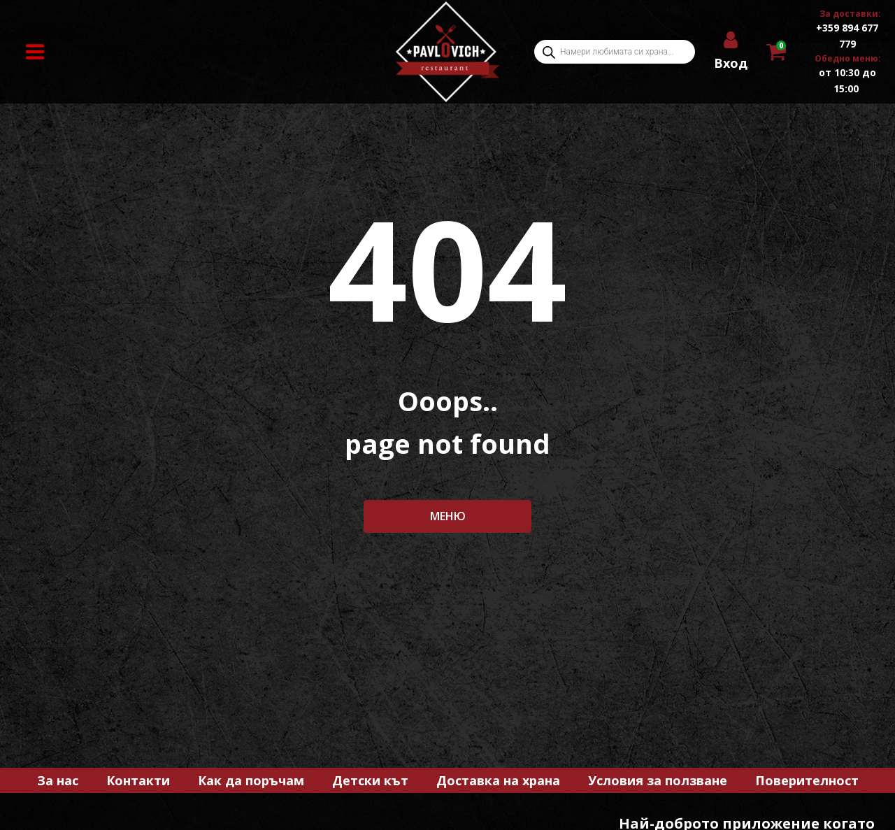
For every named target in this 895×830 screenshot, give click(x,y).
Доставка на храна (498, 780)
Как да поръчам (251, 780)
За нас (57, 780)
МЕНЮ (448, 516)
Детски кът (370, 780)
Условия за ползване (657, 780)
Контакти (138, 780)
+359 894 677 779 (847, 35)
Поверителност (807, 780)
